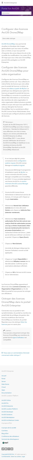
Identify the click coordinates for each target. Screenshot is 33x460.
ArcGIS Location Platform (10, 409)
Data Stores (5, 384)
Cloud (4, 387)
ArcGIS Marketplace (8, 417)
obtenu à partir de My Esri (18, 88)
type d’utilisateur (18, 337)
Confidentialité (6, 456)
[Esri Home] (5, 443)
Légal (23, 456)
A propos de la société (9, 428)
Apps (3, 390)
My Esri (23, 172)
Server (4, 381)
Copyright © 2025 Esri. (8, 454)
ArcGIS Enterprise (10, 3)
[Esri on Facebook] (6, 449)
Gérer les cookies (16, 456)
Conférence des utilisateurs (10, 436)
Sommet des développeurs (10, 439)
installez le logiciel (18, 165)
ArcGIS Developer (7, 412)
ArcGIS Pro (5, 403)
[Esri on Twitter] (3, 449)
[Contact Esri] (12, 449)
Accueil (4, 376)
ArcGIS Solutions (7, 414)
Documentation (7, 393)
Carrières (5, 430)
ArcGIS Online (6, 400)
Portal (3, 378)
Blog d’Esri (5, 433)
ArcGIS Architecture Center (10, 420)
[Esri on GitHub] (9, 449)
